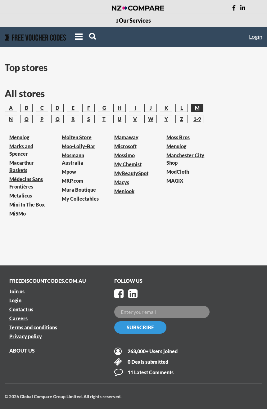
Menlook (124, 191)
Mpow (69, 172)
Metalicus (20, 195)
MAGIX (174, 181)
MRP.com (72, 181)
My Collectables (80, 199)
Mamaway (126, 137)
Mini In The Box (27, 204)
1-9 (197, 119)
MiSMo (17, 213)
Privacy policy (25, 336)
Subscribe (140, 327)
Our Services (133, 20)
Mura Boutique (79, 190)
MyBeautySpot (131, 173)
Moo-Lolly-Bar (78, 146)
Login (255, 36)
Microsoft (125, 146)
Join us (17, 291)
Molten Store (77, 137)
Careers (18, 318)
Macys (121, 182)
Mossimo (124, 155)
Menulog (19, 137)
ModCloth (177, 172)
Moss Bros (178, 137)
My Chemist (128, 164)
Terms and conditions (33, 327)
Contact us (21, 309)
